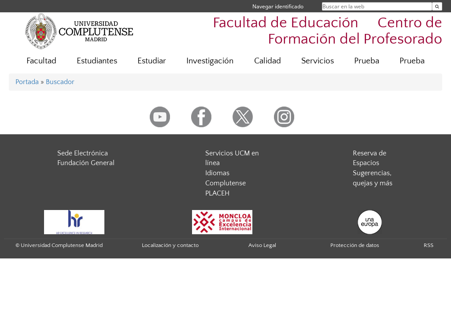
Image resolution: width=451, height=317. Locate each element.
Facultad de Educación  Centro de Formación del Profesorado (327, 31)
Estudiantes (97, 61)
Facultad (41, 61)
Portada (27, 82)
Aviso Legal (262, 245)
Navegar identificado (277, 6)
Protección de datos (354, 245)
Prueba (366, 61)
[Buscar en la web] (437, 6)
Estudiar (151, 61)
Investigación (209, 61)
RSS (428, 245)
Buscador (60, 82)
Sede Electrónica (82, 153)
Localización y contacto (170, 245)
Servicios (317, 61)
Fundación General (86, 163)
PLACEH (217, 193)
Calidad (267, 61)
